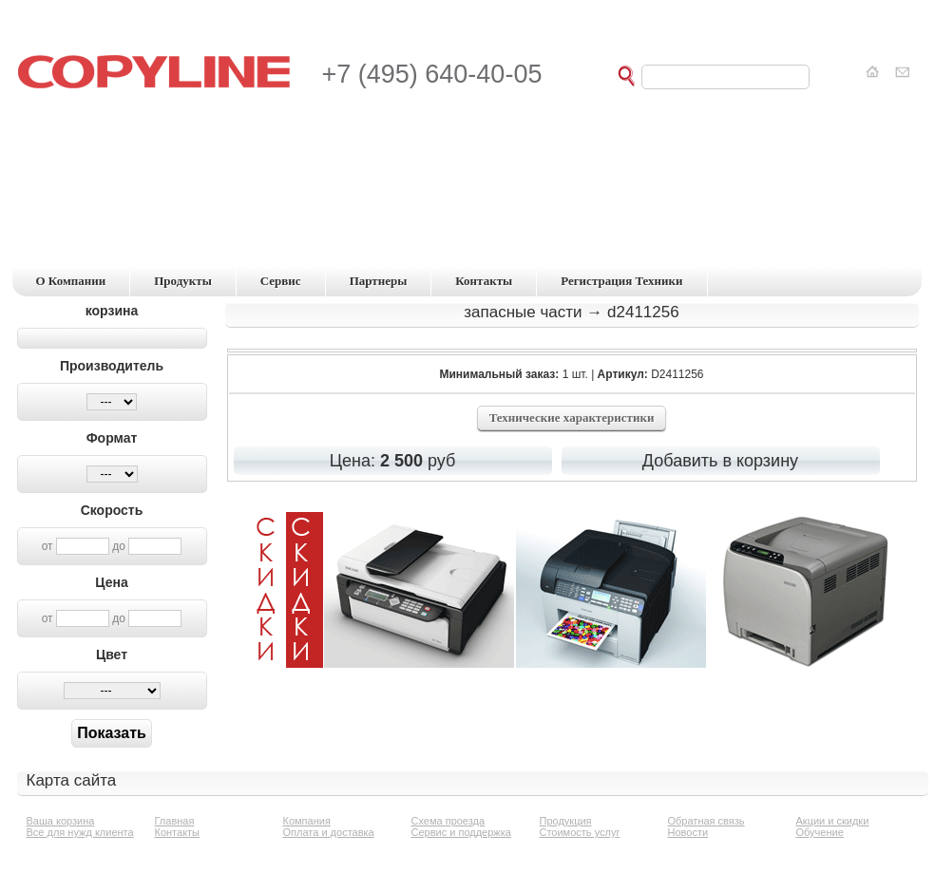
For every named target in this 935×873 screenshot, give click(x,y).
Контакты (177, 832)
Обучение (820, 832)
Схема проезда (448, 820)
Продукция (566, 820)
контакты (483, 281)
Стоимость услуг (580, 832)
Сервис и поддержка (461, 832)
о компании (71, 281)
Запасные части (523, 312)
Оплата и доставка (328, 832)
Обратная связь (706, 820)
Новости (688, 832)
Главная (175, 820)
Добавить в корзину (720, 460)
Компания (307, 820)
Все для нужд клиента (80, 832)
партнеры (379, 281)
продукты (183, 281)
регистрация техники (621, 281)
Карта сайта (72, 780)
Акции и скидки (832, 820)
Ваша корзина (61, 820)
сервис (280, 281)
